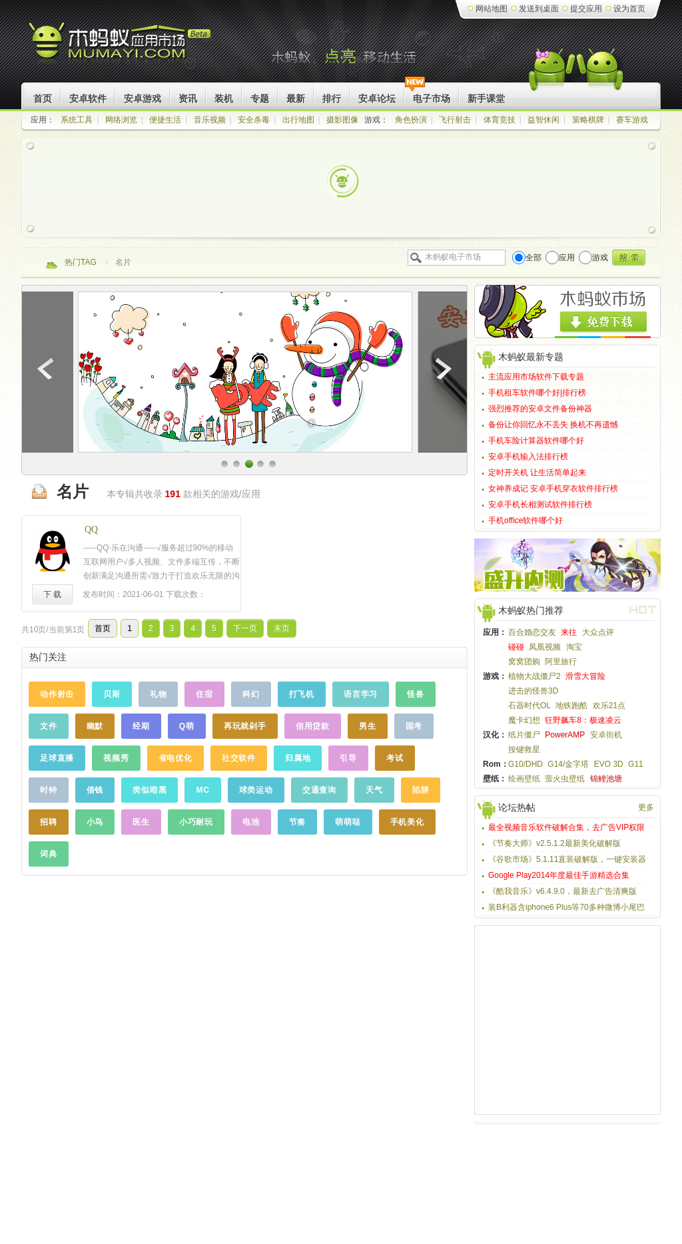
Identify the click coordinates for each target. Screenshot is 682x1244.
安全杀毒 (254, 119)
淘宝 (574, 647)
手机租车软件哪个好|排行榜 (537, 392)
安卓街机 (606, 734)
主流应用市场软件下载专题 (536, 376)
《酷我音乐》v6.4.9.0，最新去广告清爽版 (562, 891)
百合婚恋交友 (532, 632)
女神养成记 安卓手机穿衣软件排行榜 (553, 488)
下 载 (52, 594)
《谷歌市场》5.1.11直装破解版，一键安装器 (567, 859)
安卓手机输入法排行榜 (528, 456)
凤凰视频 (545, 647)
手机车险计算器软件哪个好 (536, 440)
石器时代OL (529, 705)
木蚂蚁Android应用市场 (121, 46)
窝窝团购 (524, 661)
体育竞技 (499, 119)
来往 (569, 632)
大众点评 (598, 632)
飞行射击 (455, 119)
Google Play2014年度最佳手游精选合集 (558, 875)
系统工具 (77, 119)
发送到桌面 (539, 8)
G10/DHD (525, 764)
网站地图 (492, 8)
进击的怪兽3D (533, 691)
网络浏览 (121, 119)
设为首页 (629, 8)
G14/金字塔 (568, 764)
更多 (646, 807)
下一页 (245, 628)
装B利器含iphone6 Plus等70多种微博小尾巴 (566, 907)
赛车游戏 (632, 119)
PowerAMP (565, 734)
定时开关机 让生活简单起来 (537, 472)
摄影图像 (342, 119)
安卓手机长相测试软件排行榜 (540, 504)
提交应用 (586, 8)
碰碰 (516, 647)
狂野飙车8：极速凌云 (583, 720)
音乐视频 (210, 119)
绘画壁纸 (524, 778)
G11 (635, 764)
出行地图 (298, 119)
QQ (91, 529)
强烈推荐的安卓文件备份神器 (540, 408)
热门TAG (81, 262)
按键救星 (524, 749)
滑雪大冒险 (585, 676)
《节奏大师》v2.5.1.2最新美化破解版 (554, 843)
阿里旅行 (561, 661)
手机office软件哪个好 (525, 520)
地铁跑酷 (571, 705)
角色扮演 (411, 119)
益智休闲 (543, 119)
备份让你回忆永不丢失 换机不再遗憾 (553, 424)
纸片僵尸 (524, 734)
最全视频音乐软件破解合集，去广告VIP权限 (566, 827)
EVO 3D (608, 764)
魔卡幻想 (524, 720)
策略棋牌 (588, 119)
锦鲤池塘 (606, 778)
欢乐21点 (609, 705)
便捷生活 (165, 119)
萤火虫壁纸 (565, 778)
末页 (282, 628)
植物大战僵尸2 (534, 676)
